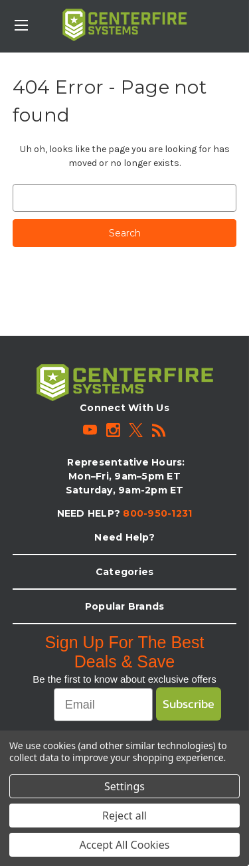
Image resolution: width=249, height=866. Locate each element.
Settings (124, 786)
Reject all (124, 815)
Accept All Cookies (125, 844)
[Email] (103, 704)
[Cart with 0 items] (241, 17)
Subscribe (188, 704)
